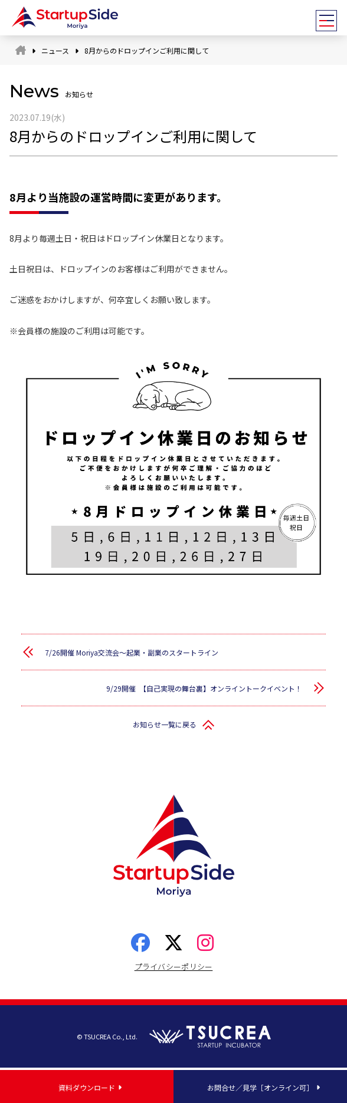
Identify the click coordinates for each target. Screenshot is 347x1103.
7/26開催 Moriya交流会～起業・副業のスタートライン (131, 652)
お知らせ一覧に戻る (165, 724)
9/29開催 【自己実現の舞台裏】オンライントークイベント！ (204, 688)
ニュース (55, 50)
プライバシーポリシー (174, 966)
